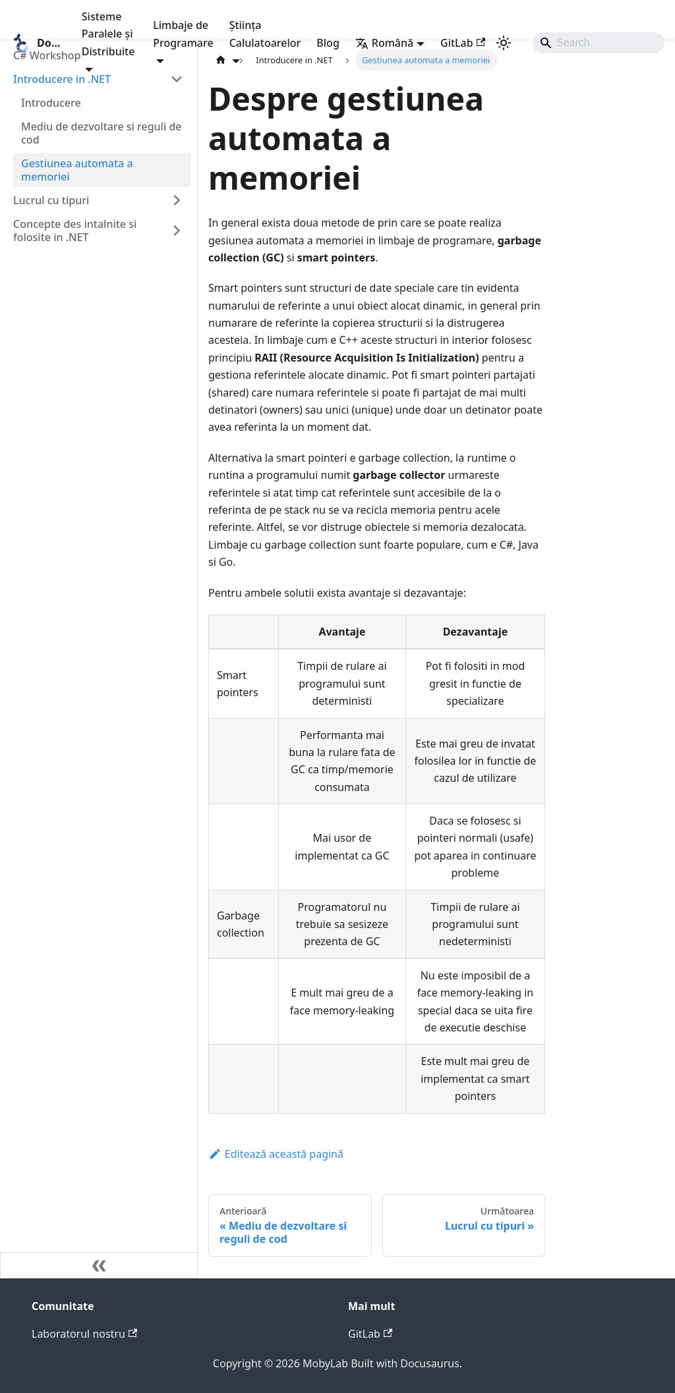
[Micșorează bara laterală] (99, 1265)
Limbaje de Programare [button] (183, 33)
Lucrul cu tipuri (51, 200)
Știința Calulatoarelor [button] (265, 33)
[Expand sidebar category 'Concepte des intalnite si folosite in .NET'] (176, 230)
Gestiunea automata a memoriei (77, 170)
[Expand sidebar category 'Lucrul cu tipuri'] (176, 200)
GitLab (462, 43)
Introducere (51, 103)
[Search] (598, 42)
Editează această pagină (275, 1154)
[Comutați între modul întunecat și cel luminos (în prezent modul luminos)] (503, 42)
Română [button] (384, 43)
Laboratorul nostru (84, 1333)
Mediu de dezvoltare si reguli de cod (101, 133)
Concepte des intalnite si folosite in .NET (74, 230)
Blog (327, 43)
